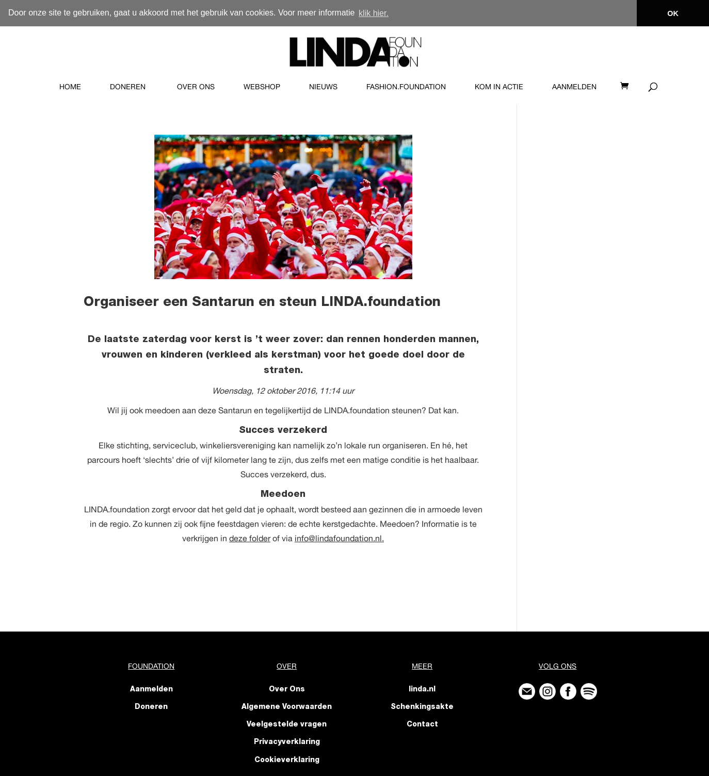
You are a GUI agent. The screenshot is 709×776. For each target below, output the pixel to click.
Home (70, 86)
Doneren (128, 86)
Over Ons (196, 86)
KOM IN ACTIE (499, 86)
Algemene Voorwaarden (286, 706)
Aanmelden (574, 86)
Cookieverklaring (286, 760)
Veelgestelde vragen (287, 725)
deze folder (249, 537)
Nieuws (323, 86)
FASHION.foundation (406, 86)
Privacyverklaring (287, 742)
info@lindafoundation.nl (338, 537)
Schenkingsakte (422, 706)
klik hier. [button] (374, 13)
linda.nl (422, 689)
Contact (422, 725)
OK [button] (673, 13)
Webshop (262, 86)
